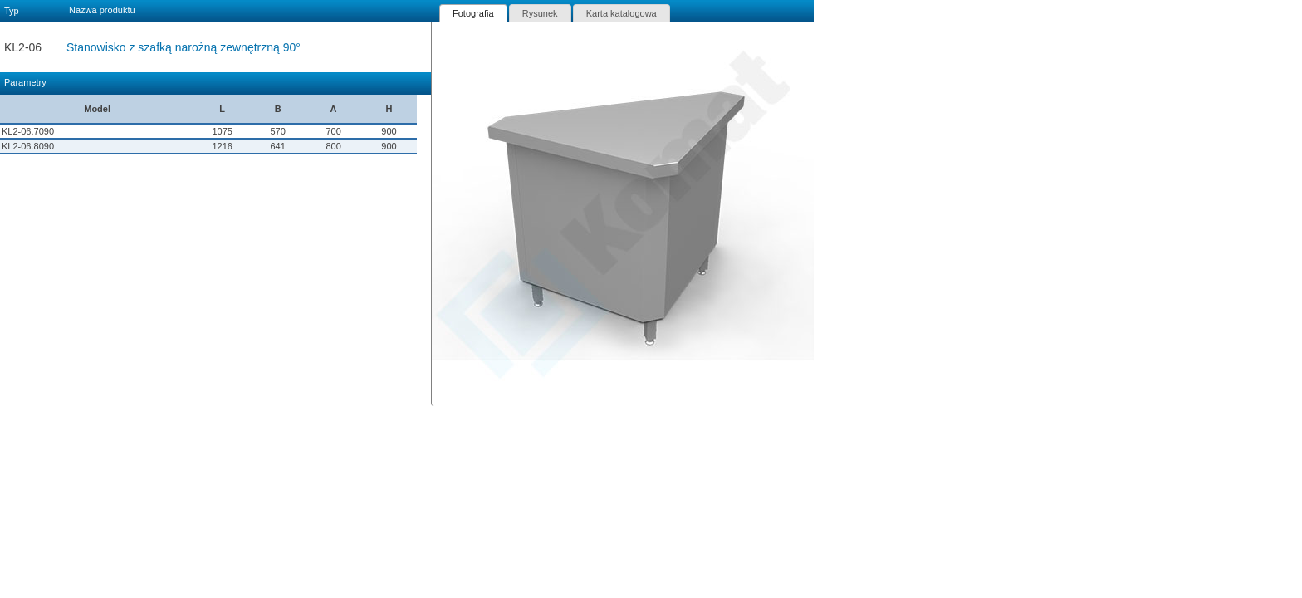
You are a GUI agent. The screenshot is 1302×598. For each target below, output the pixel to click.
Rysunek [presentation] (540, 13)
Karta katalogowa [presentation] (621, 13)
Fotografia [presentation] (473, 13)
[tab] (473, 13)
